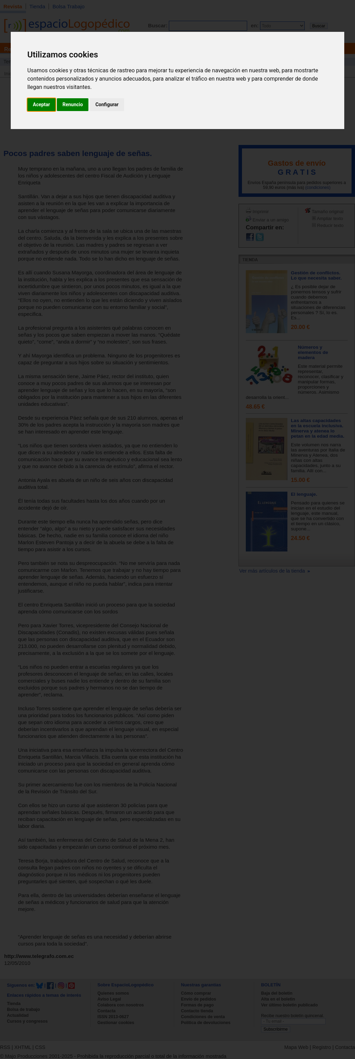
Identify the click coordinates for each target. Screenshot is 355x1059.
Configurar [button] (107, 104)
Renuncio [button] (72, 104)
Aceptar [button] (41, 104)
